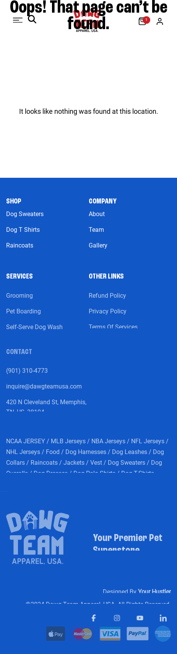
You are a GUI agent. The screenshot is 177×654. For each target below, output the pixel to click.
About (97, 214)
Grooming (19, 299)
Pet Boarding (23, 315)
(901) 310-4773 (27, 375)
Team (96, 229)
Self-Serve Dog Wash (34, 331)
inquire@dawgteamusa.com (44, 390)
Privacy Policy (108, 315)
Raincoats (19, 245)
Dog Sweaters (25, 214)
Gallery (98, 245)
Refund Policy (107, 299)
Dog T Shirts (23, 229)
